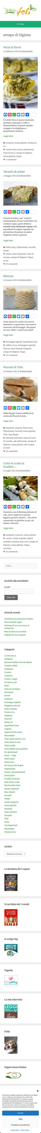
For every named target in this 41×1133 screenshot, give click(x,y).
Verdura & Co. (10, 832)
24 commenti (12, 551)
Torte (6, 822)
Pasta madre (9, 745)
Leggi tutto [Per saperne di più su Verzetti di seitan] (8, 240)
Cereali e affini (10, 665)
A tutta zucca (10, 656)
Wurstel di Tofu (13, 367)
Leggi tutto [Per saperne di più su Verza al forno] (8, 136)
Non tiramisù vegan (13, 622)
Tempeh (8, 815)
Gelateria (8, 715)
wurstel (6, 448)
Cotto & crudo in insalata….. (13, 465)
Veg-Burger (13, 434)
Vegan (19, 156)
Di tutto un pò (10, 682)
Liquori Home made (13, 732)
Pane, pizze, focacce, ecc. (15, 739)
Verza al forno (12, 47)
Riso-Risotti (9, 792)
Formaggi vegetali (14, 342)
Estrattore (8, 692)
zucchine (7, 548)
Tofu (5, 434)
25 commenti (12, 355)
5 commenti (11, 159)
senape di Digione (24, 153)
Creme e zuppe (10, 679)
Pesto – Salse (10, 755)
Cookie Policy (15, 1130)
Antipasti (10, 428)
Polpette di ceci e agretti (15, 635)
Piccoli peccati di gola (13, 765)
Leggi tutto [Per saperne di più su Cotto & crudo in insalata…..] (8, 528)
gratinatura (29, 149)
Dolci (6, 685)
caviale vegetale (19, 538)
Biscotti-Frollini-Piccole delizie (18, 662)
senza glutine (9, 156)
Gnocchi (8, 719)
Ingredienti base (30, 342)
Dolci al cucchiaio (12, 689)
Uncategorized (10, 825)
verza (5, 260)
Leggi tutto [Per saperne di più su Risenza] (8, 335)
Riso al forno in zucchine (15, 631)
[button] (38, 1091)
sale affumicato (20, 441)
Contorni (10, 143)
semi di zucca (9, 153)
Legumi (18, 428)
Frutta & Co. (9, 712)
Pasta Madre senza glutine (16, 749)
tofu (26, 444)
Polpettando (22, 247)
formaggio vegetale (26, 345)
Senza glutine (21, 143)
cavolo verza (11, 149)
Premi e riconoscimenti (14, 772)
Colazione (8, 669)
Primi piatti (9, 775)
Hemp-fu (8, 722)
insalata (15, 541)
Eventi (7, 695)
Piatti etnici (9, 759)
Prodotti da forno (12, 779)
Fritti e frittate (10, 709)
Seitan (6, 250)
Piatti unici (11, 247)
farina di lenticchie (14, 438)
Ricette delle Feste (12, 785)
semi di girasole (19, 254)
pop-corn (24, 541)
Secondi (31, 247)
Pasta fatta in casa (12, 742)
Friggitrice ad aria (12, 705)
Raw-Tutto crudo (11, 782)
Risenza (8, 276)
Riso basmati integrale (21, 348)
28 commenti (12, 451)
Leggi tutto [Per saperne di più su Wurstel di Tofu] (8, 421)
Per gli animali (10, 752)
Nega (20, 1119)
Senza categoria (11, 802)
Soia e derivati (10, 812)
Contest (7, 672)
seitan (8, 254)
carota (8, 538)
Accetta (20, 1113)
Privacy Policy (24, 1130)
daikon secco (11, 345)
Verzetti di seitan (14, 171)
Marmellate (9, 735)
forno (20, 149)
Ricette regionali (11, 789)
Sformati (8, 809)
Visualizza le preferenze (20, 1125)
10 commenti (11, 264)
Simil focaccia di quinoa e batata (18, 619)
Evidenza (8, 699)
